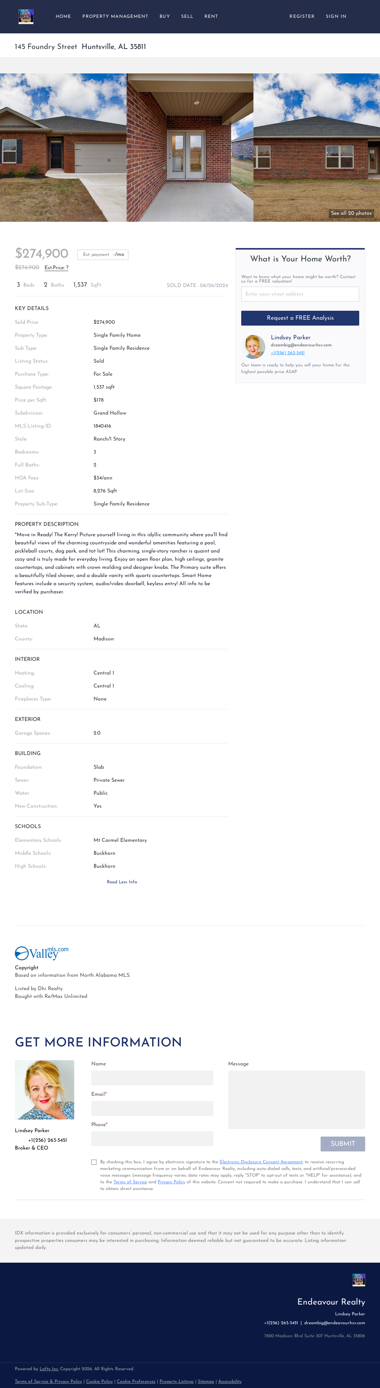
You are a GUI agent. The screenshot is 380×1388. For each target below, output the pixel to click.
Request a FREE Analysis (300, 318)
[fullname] (152, 1078)
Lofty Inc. (49, 1369)
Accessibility (230, 1381)
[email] (152, 1108)
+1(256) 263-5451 (288, 353)
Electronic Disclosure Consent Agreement (261, 1162)
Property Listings (177, 1381)
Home (63, 16)
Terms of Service (130, 1182)
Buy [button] (165, 16)
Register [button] (302, 16)
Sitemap (206, 1381)
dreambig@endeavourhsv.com (301, 345)
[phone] (152, 1138)
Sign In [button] (336, 16)
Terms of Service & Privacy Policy (48, 1381)
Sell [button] (187, 16)
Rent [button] (211, 16)
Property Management (115, 16)
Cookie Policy (99, 1381)
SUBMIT (343, 1144)
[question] (296, 1100)
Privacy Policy (171, 1182)
